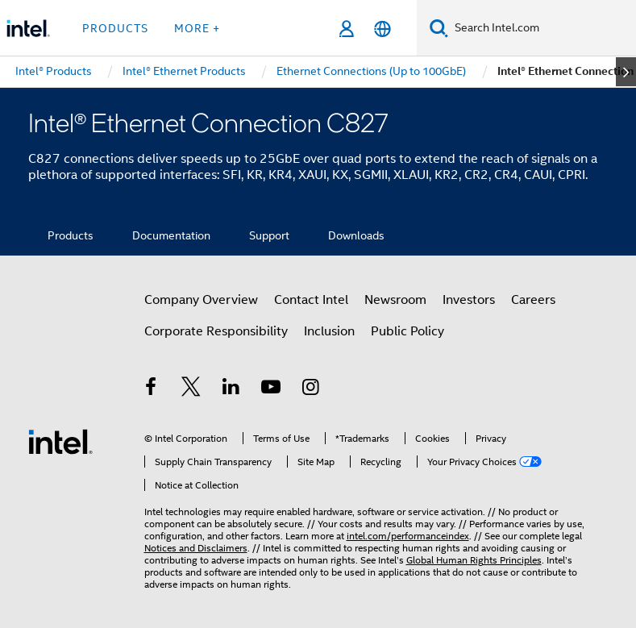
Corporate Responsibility (216, 331)
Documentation (171, 235)
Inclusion (329, 331)
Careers (533, 300)
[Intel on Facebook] (151, 389)
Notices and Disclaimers (195, 548)
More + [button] (197, 28)
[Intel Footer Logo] (60, 441)
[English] (382, 28)
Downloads (356, 235)
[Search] (439, 28)
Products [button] (115, 28)
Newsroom (395, 300)
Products (71, 235)
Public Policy (407, 331)
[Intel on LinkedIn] (231, 389)
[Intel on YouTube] (271, 389)
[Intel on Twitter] (191, 389)
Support (269, 235)
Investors (469, 300)
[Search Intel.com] (542, 28)
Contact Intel (311, 300)
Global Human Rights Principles (474, 560)
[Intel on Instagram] (311, 389)
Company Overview (201, 300)
